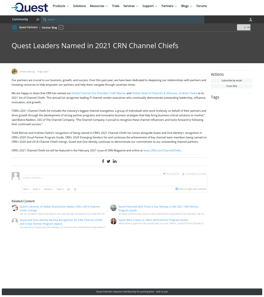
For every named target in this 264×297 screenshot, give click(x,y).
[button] (26, 189)
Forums (201, 6)
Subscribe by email (232, 80)
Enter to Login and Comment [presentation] (192, 189)
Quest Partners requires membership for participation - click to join (132, 291)
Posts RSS (231, 86)
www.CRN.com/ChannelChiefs (162, 150)
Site (38, 19)
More (61, 27)
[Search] (122, 19)
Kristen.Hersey (27, 71)
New (244, 27)
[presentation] (26, 189)
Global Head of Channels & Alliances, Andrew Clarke (164, 93)
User (251, 19)
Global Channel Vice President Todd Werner (99, 93)
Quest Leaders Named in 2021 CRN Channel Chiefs (95, 45)
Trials (115, 6)
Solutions (79, 6)
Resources (99, 6)
